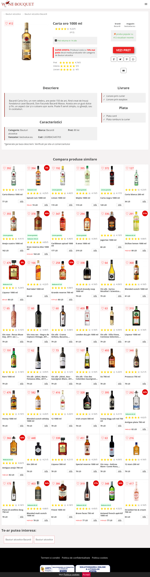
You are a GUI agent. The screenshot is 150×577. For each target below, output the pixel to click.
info (21, 201)
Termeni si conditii (50, 557)
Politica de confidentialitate (76, 557)
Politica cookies (100, 557)
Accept (86, 574)
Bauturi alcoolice (13, 14)
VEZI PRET (123, 50)
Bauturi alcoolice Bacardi (36, 14)
